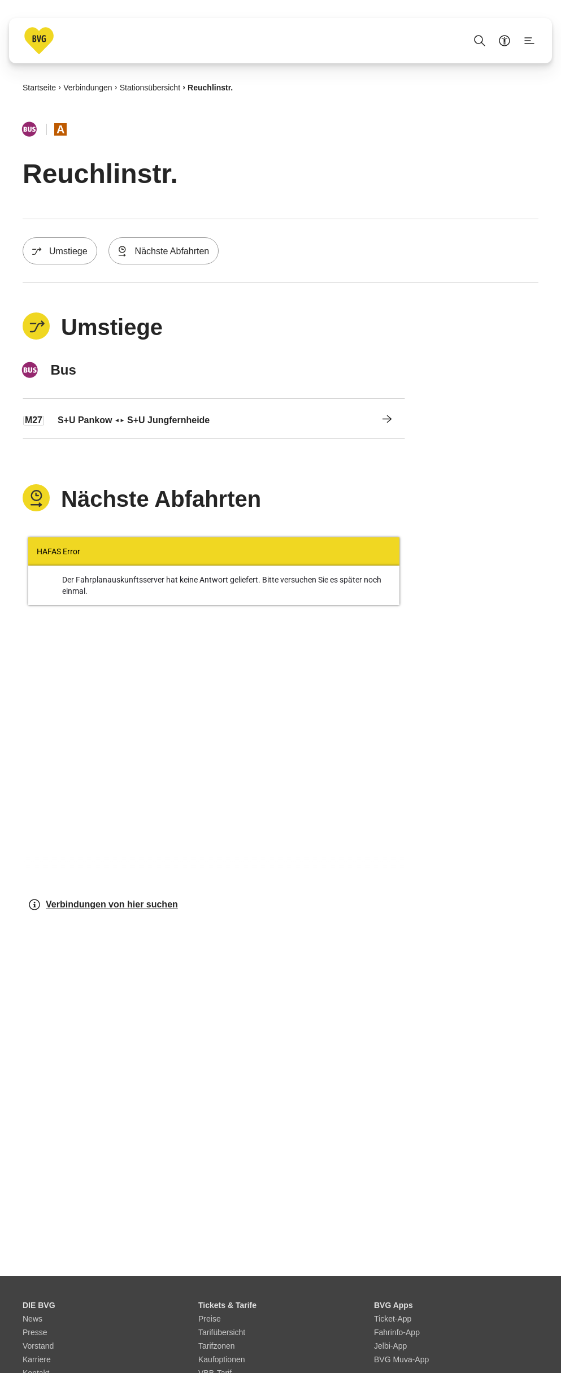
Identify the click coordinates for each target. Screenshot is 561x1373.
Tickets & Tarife (227, 1305)
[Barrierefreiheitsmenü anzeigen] (504, 41)
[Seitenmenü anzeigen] (529, 41)
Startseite (39, 87)
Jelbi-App (390, 1345)
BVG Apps (393, 1305)
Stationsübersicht (150, 87)
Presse (35, 1332)
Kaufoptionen (221, 1359)
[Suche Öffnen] (480, 41)
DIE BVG (39, 1305)
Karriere (37, 1359)
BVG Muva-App (401, 1359)
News (32, 1318)
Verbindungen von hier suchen (103, 904)
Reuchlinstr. (210, 87)
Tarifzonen (216, 1345)
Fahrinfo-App (397, 1332)
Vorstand (38, 1345)
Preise (209, 1318)
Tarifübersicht (221, 1332)
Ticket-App (392, 1318)
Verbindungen (87, 87)
